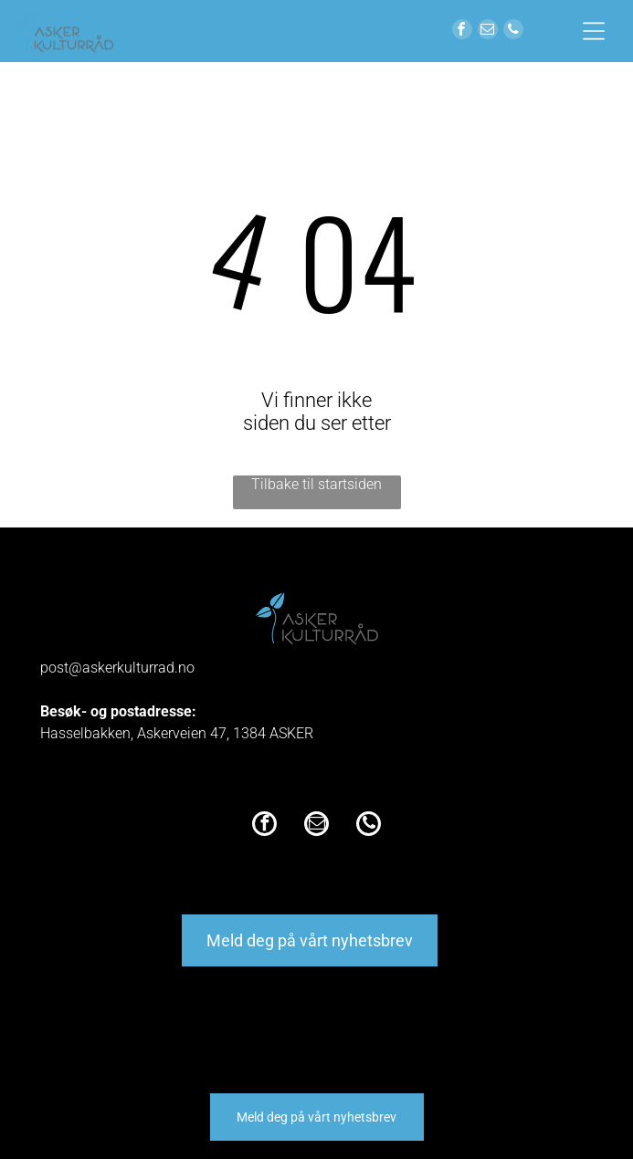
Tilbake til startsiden (316, 484)
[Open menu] (594, 31)
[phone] (513, 31)
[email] (488, 31)
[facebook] (462, 31)
